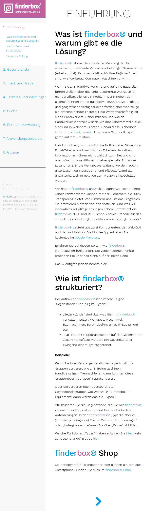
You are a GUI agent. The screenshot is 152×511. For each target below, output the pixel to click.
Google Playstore (87, 237)
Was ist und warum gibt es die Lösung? (22, 38)
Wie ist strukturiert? (17, 48)
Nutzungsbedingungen (16, 188)
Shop (17, 56)
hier (129, 433)
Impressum (10, 184)
